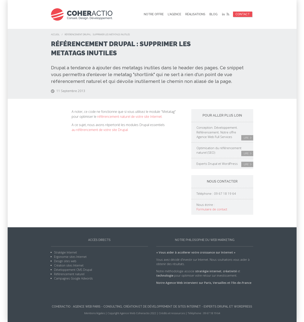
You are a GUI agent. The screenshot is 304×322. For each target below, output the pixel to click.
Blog (213, 14)
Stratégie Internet (65, 252)
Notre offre (154, 14)
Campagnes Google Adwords (73, 278)
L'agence (174, 14)
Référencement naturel (69, 274)
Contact (242, 14)
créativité (230, 271)
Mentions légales (94, 313)
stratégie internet (208, 271)
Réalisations (195, 14)
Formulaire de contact (211, 209)
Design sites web (65, 261)
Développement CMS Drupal (73, 270)
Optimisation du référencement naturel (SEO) (224, 151)
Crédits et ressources (172, 313)
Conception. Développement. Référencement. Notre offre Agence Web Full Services (224, 132)
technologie (164, 275)
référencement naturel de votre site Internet (129, 116)
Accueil (55, 34)
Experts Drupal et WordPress (224, 164)
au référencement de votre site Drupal (100, 129)
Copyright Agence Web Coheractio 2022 (132, 313)
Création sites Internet (69, 265)
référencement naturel (76, 81)
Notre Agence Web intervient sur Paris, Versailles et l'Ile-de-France (203, 283)
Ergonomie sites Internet (70, 257)
